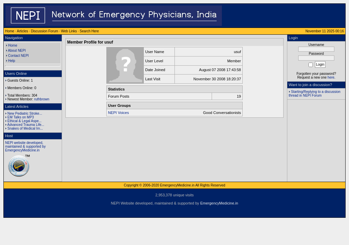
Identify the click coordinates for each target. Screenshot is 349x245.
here (331, 77)
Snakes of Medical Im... (25, 128)
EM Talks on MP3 (20, 117)
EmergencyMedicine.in (219, 203)
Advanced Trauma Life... (25, 125)
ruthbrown (41, 99)
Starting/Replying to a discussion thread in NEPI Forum (314, 93)
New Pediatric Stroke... (24, 113)
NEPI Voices (118, 113)
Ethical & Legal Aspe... (24, 121)
